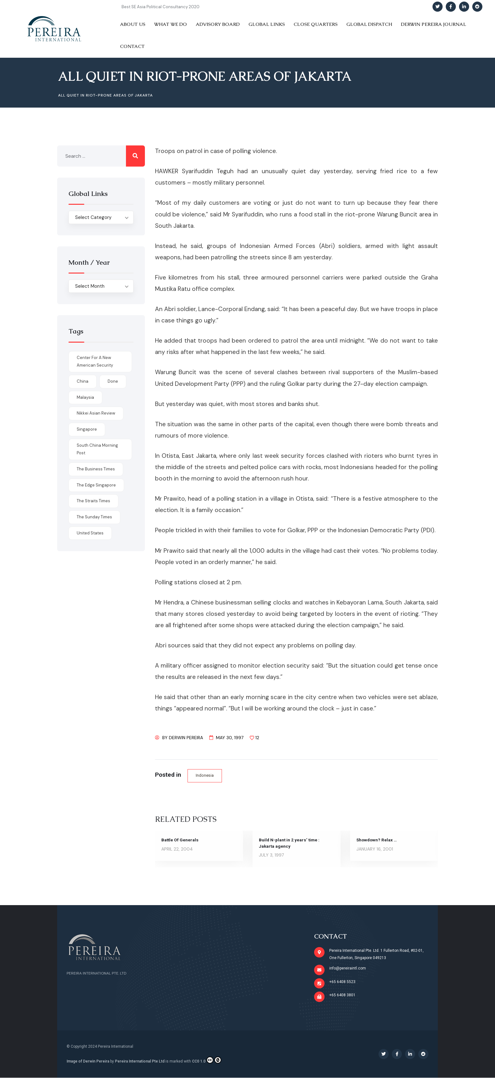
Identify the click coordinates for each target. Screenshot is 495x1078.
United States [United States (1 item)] (90, 533)
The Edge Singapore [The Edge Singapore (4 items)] (96, 485)
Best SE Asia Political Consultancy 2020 (161, 6)
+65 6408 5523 (342, 982)
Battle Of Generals (180, 840)
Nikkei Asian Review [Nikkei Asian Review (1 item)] (96, 413)
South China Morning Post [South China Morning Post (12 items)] (97, 449)
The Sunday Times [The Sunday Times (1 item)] (94, 517)
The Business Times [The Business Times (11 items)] (96, 469)
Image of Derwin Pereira (88, 1061)
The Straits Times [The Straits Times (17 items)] (93, 501)
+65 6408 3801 (342, 995)
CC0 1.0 (206, 1060)
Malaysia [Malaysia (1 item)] (85, 397)
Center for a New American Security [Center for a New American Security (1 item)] (95, 361)
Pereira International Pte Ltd (139, 1061)
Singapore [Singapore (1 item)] (87, 429)
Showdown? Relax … (377, 840)
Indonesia (205, 775)
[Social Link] (437, 7)
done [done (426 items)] (113, 381)
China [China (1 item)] (82, 381)
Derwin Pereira (186, 737)
